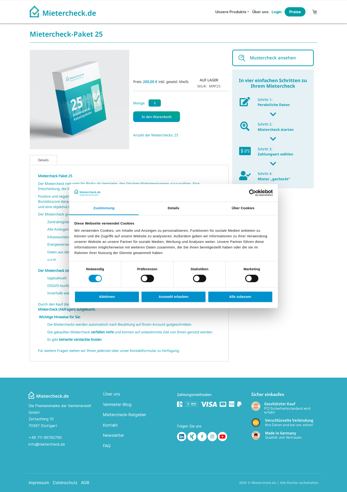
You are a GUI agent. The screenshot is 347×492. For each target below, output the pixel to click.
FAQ (107, 445)
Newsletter (113, 435)
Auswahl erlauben (173, 297)
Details (43, 160)
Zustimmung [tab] (104, 208)
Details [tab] (173, 208)
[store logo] (63, 11)
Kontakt (110, 425)
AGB (85, 482)
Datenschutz (65, 482)
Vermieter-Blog (117, 404)
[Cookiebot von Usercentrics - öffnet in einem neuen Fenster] (252, 192)
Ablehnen (107, 297)
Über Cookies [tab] (243, 208)
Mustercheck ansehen (273, 58)
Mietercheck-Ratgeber (124, 414)
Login (277, 12)
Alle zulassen (240, 297)
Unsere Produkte (230, 12)
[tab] (43, 159)
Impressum (39, 482)
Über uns (260, 12)
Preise (295, 12)
